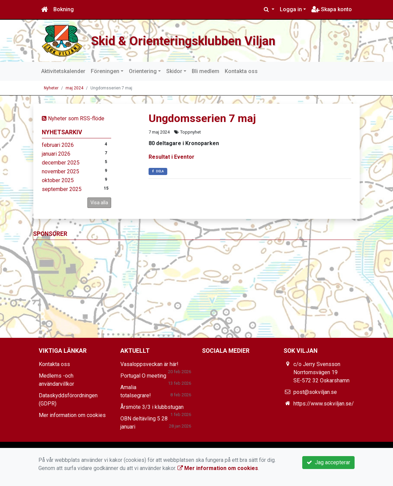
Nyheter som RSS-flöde (73, 118)
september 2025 (62, 189)
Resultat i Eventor (171, 157)
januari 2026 (56, 154)
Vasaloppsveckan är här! (149, 364)
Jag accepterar (328, 462)
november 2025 (60, 171)
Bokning (63, 9)
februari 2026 (58, 145)
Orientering (143, 71)
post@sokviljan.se (315, 392)
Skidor (174, 71)
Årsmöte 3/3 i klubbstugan (152, 407)
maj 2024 (74, 88)
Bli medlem (205, 71)
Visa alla (99, 202)
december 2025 (61, 162)
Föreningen (105, 71)
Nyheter (51, 88)
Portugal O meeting (143, 375)
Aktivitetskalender (63, 71)
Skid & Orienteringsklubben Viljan (208, 40)
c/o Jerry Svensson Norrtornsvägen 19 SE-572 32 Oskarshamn (321, 372)
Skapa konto (331, 9)
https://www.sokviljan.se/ (323, 403)
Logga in (291, 9)
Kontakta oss (241, 71)
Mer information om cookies (72, 415)
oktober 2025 (58, 180)
